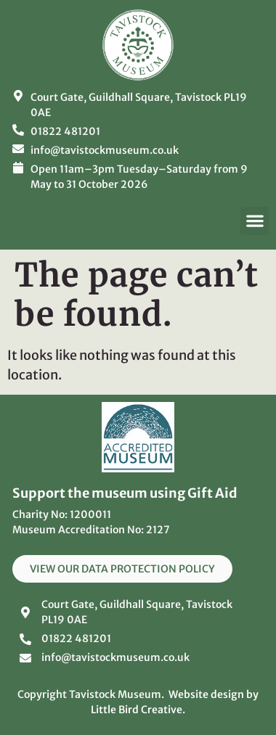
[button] (254, 221)
